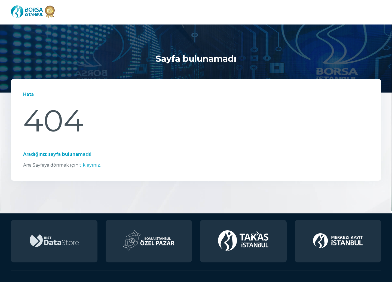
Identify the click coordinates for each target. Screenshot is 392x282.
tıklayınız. (90, 165)
